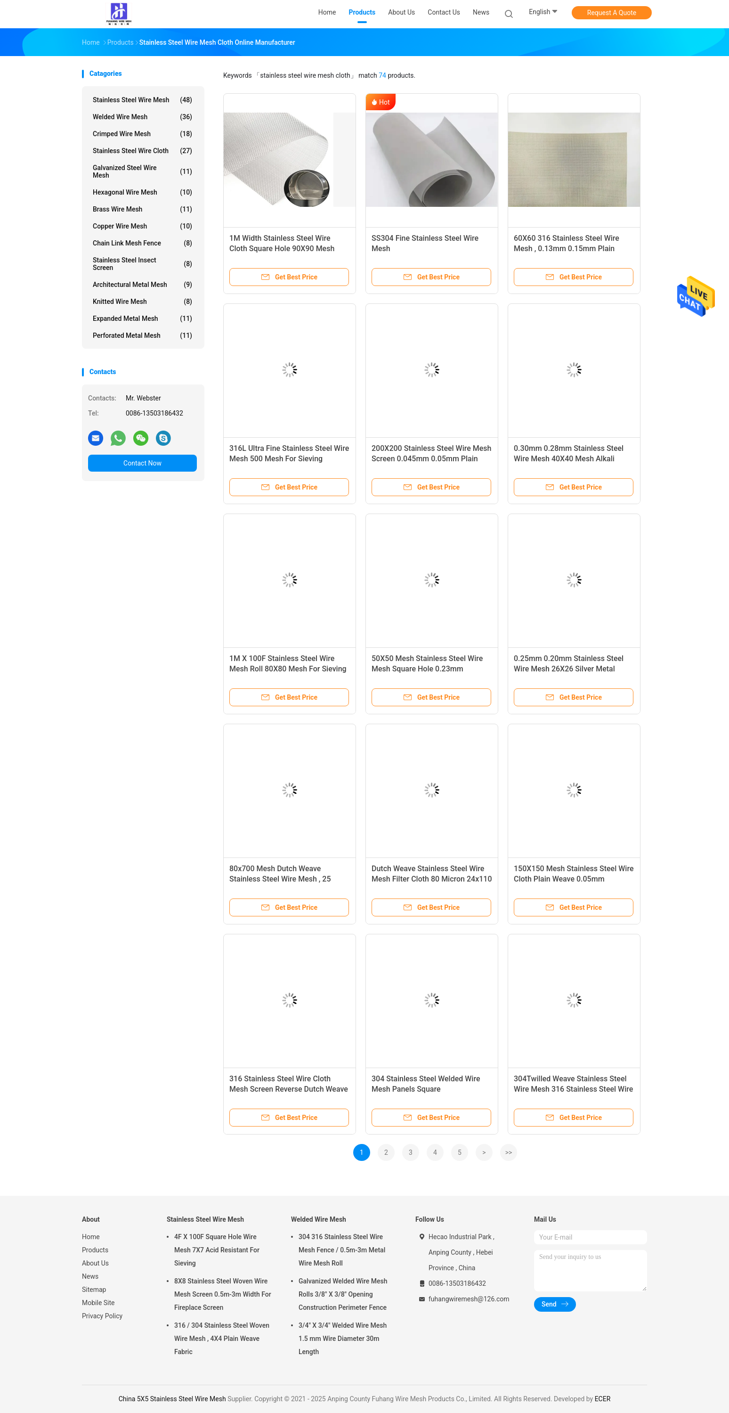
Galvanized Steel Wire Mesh (142, 171)
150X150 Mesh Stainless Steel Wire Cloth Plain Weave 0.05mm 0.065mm (573, 879)
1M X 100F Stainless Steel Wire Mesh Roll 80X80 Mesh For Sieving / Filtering (288, 669)
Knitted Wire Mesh (142, 301)
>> (508, 1152)
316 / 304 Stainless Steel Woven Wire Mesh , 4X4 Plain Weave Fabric (221, 1339)
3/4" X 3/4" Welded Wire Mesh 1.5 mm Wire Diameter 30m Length (343, 1339)
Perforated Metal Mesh (142, 335)
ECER (603, 1399)
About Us (95, 1263)
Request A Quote (611, 12)
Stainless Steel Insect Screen (142, 263)
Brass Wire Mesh (142, 209)
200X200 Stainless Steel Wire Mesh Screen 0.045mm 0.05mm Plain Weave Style (431, 459)
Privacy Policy (102, 1316)
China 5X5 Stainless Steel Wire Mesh (172, 1399)
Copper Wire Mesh (142, 226)
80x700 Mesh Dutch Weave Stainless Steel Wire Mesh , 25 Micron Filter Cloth (280, 879)
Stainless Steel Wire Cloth (142, 150)
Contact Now (142, 463)
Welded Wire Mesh (142, 117)
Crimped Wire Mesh (142, 134)
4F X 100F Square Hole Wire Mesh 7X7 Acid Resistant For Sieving (216, 1250)
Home (91, 1237)
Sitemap (94, 1289)
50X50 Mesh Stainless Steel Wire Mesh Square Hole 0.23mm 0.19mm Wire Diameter (427, 669)
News (90, 1276)
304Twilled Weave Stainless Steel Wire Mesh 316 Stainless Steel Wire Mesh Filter (573, 1089)
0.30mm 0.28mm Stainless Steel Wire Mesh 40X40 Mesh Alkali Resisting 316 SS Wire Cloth (569, 459)
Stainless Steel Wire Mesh (142, 100)
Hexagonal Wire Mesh (142, 192)
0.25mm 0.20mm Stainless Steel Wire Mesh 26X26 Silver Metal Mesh (569, 669)
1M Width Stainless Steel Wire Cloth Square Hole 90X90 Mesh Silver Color (281, 248)
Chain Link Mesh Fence (142, 243)
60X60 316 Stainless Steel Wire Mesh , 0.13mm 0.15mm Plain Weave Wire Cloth (566, 248)
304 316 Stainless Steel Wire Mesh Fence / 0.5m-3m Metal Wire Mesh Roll (342, 1250)
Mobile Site (98, 1303)
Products (95, 1250)
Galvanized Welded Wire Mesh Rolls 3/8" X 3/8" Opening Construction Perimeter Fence (343, 1294)
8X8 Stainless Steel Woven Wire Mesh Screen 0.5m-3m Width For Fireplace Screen (222, 1294)
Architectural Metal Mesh (142, 284)
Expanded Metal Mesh (142, 318)
